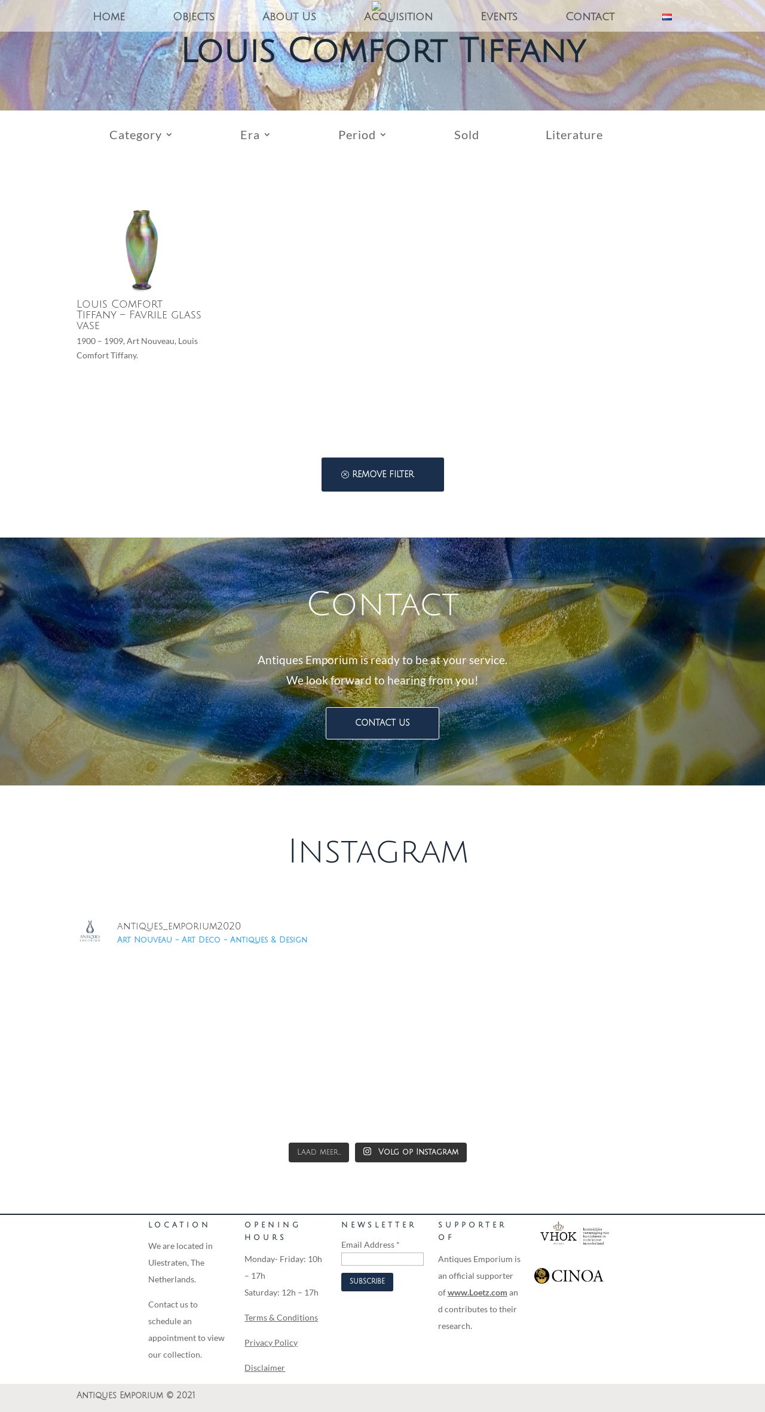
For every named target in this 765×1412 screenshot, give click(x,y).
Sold (466, 136)
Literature (574, 136)
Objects (194, 18)
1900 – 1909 (99, 341)
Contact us (382, 723)
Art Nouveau (151, 341)
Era (250, 136)
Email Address (370, 1244)
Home (109, 18)
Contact (589, 18)
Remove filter (383, 474)
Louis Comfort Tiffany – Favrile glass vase (138, 314)
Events (499, 18)
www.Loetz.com (477, 1292)
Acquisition (398, 18)
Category (135, 136)
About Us (289, 18)
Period (357, 136)
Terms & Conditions (281, 1317)
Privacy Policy (271, 1342)
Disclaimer (264, 1367)
